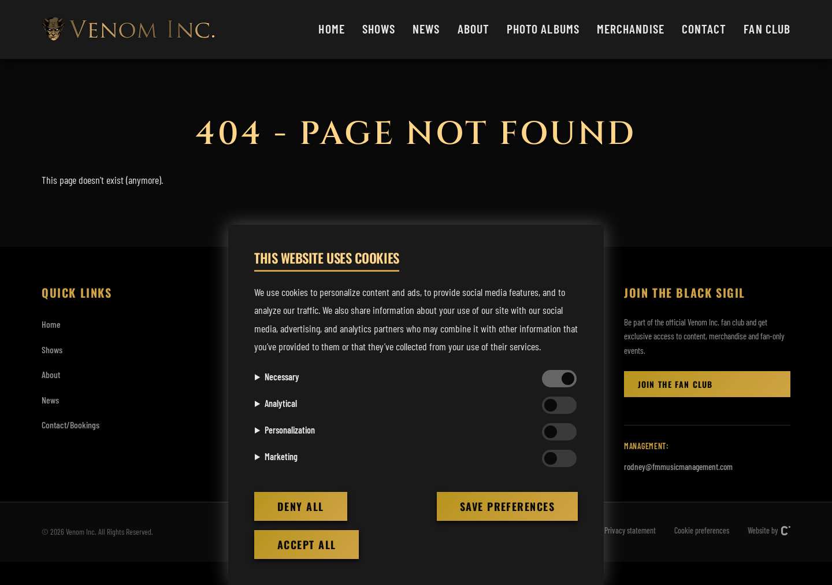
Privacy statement (630, 530)
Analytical (281, 403)
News (426, 28)
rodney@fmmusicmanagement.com (678, 466)
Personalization (290, 429)
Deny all (300, 506)
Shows (378, 28)
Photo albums (543, 28)
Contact (704, 28)
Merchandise (630, 28)
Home (331, 28)
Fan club (767, 28)
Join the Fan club (675, 384)
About (473, 28)
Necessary (282, 376)
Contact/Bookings (70, 424)
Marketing (281, 456)
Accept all (306, 544)
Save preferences (507, 506)
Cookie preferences (701, 530)
